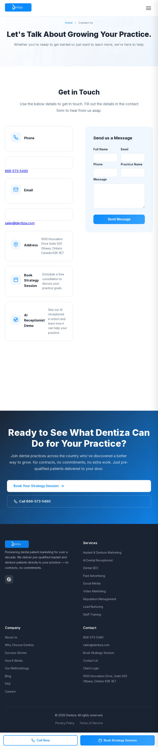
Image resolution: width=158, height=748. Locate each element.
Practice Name (131, 164)
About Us (11, 637)
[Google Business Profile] (9, 579)
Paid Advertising (94, 575)
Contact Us (90, 660)
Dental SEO (90, 568)
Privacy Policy (64, 723)
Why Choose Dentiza (19, 645)
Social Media (92, 583)
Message (100, 179)
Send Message (119, 219)
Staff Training (92, 614)
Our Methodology (17, 668)
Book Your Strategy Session (39, 486)
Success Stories (16, 652)
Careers (10, 691)
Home (69, 22)
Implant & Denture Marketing (102, 552)
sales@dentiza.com (20, 223)
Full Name (100, 149)
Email (124, 149)
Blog (8, 676)
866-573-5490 (16, 171)
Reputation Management (99, 599)
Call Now (40, 740)
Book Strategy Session (98, 652)
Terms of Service (91, 723)
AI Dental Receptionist (98, 560)
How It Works (14, 660)
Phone (98, 164)
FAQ (7, 683)
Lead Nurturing (93, 606)
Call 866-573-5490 (32, 501)
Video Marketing (94, 591)
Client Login (91, 668)
